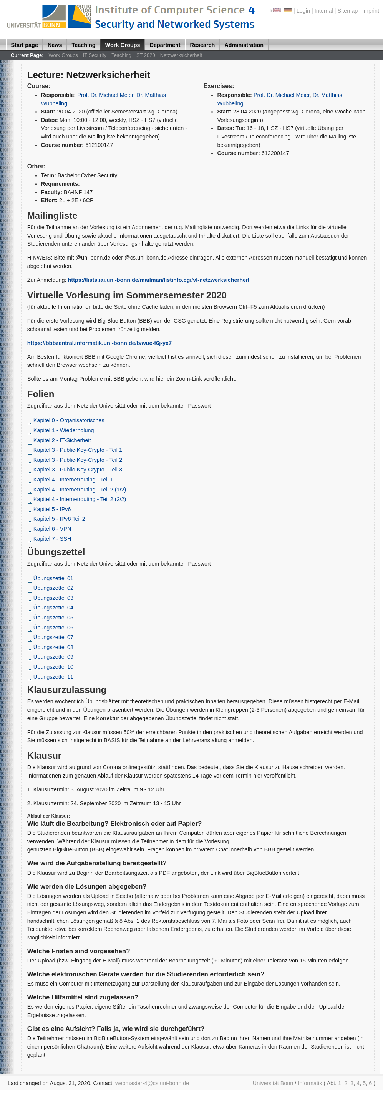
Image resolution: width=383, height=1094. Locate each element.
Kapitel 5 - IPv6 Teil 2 (56, 519)
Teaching (84, 45)
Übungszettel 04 (50, 607)
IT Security (95, 55)
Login (303, 11)
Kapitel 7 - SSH (49, 539)
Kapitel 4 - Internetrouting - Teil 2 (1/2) (77, 489)
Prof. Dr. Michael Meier (105, 95)
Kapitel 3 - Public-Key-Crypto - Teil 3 (75, 469)
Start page (24, 45)
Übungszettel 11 (50, 677)
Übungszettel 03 (50, 598)
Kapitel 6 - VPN (49, 529)
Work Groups (122, 45)
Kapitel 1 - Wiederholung (61, 430)
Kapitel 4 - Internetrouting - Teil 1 (70, 479)
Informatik (310, 1083)
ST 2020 (145, 55)
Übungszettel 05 (50, 617)
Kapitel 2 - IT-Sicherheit (59, 440)
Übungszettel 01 (50, 578)
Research (202, 45)
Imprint (370, 11)
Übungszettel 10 (50, 667)
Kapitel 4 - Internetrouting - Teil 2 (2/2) (77, 499)
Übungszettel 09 (50, 657)
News (55, 45)
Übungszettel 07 (50, 637)
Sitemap (347, 11)
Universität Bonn (273, 1083)
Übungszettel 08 (50, 647)
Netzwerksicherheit (181, 55)
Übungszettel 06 (50, 627)
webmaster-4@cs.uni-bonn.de (152, 1083)
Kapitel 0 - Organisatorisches (66, 420)
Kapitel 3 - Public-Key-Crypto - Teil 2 (75, 460)
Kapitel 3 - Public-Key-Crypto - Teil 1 (75, 450)
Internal (324, 11)
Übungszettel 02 (50, 588)
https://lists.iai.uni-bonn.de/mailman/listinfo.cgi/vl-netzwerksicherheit (158, 280)
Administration (244, 45)
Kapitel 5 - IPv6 (49, 509)
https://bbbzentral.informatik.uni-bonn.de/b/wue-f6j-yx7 (99, 343)
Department (165, 45)
